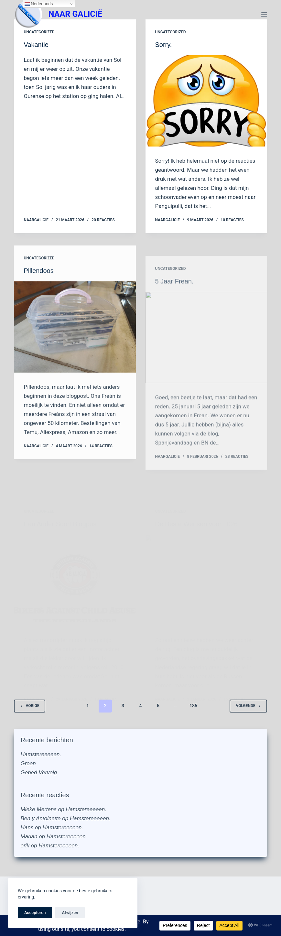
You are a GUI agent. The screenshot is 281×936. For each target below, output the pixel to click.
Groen (28, 763)
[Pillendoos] (74, 337)
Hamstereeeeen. (40, 754)
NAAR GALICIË (75, 14)
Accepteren (35, 912)
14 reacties (101, 456)
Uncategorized (39, 32)
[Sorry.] (206, 101)
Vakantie (36, 44)
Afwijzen (70, 912)
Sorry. (163, 44)
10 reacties (232, 220)
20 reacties (103, 220)
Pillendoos (38, 281)
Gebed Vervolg (38, 772)
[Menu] (264, 14)
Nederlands (39, 3)
